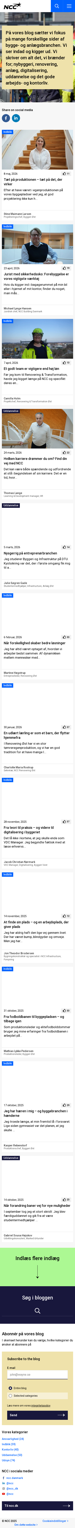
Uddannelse (10, 411)
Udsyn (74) (8, 1460)
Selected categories (26, 1395)
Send (13, 1415)
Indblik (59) (9, 1444)
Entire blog (20, 1388)
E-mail (11, 1367)
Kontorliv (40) (10, 1449)
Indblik (7, 131)
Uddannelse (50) (12, 1455)
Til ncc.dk (11, 1506)
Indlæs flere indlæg (37, 1258)
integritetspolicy (40, 1405)
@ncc (9, 1483)
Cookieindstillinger (54, 1521)
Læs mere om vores (28, 1405)
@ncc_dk (12, 1488)
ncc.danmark (14, 1477)
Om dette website (25, 1524)
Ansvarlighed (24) (13, 1438)
